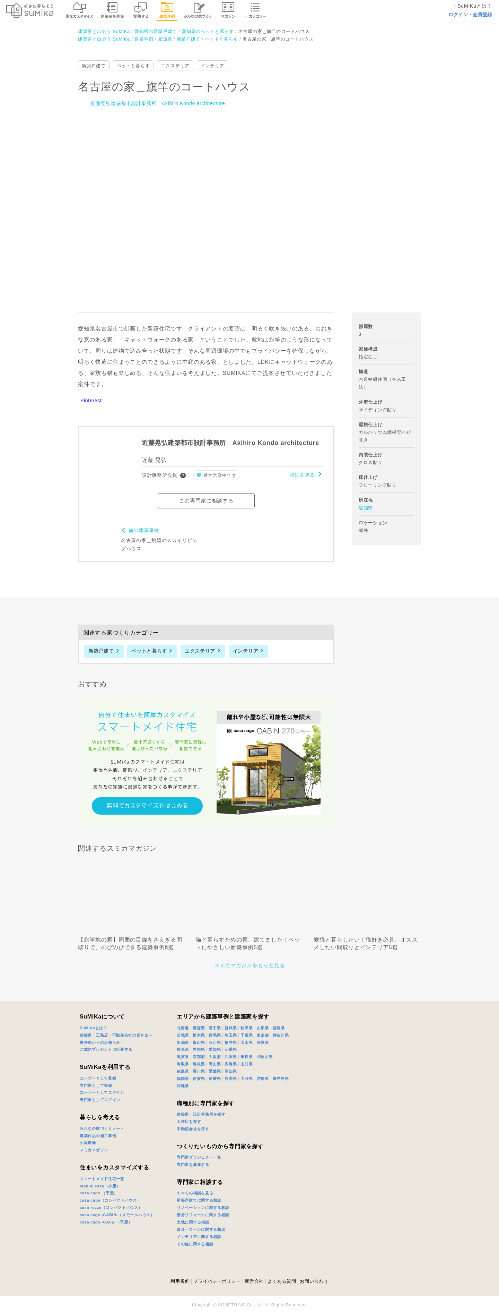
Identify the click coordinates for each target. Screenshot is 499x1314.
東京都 (263, 1035)
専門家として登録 (96, 1085)
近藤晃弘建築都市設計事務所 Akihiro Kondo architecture (157, 103)
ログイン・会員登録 (470, 14)
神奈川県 (281, 1035)
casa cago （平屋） (99, 1193)
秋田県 (246, 1028)
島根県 (199, 1064)
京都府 (199, 1057)
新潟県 (183, 1042)
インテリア (213, 65)
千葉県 (246, 1035)
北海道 (183, 1028)
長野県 (263, 1042)
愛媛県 (215, 1071)
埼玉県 (231, 1035)
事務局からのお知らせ (100, 1042)
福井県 (231, 1042)
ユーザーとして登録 (98, 1078)
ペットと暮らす (133, 65)
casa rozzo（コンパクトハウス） (111, 1207)
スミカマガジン (94, 1150)
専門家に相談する (200, 1182)
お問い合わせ (314, 1281)
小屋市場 (88, 1143)
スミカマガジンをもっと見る (249, 965)
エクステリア (175, 65)
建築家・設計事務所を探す (201, 1114)
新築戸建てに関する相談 (199, 1200)
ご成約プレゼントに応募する (106, 1049)
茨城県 (183, 1035)
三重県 (231, 1049)
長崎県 (215, 1078)
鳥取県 (183, 1064)
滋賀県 (183, 1057)
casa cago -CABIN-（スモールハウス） (117, 1215)
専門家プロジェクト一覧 (199, 1157)
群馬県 (215, 1035)
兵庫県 (231, 1057)
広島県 (231, 1064)
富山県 (199, 1042)
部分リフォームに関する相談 (203, 1215)
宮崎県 (263, 1078)
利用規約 (180, 1281)
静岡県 (199, 1049)
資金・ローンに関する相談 (201, 1229)
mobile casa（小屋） (100, 1186)
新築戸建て (94, 65)
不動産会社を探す (193, 1129)
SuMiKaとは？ (93, 1028)
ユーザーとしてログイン (102, 1092)
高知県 (231, 1071)
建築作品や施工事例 (98, 1136)
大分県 (246, 1078)
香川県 (199, 1071)
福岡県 (183, 1078)
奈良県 (246, 1057)
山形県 (263, 1028)
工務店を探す (189, 1121)
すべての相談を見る (195, 1193)
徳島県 (183, 1071)
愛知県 (366, 507)
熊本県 (231, 1078)
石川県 (215, 1042)
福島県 (279, 1028)
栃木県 (199, 1035)
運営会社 (254, 1281)
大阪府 (215, 1057)
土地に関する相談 (193, 1222)
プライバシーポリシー (217, 1281)
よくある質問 (282, 1281)
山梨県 (246, 1042)
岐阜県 (183, 1049)
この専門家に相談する (206, 501)
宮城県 (231, 1028)
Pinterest (91, 400)
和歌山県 (265, 1057)
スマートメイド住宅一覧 (102, 1179)
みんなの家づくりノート (102, 1128)
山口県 (246, 1064)
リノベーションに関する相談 (203, 1207)
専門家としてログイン (100, 1100)
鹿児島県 (281, 1078)
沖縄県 (183, 1086)
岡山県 (215, 1064)
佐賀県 (199, 1078)
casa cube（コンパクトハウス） (110, 1200)
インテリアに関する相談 (199, 1237)
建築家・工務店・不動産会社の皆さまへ (116, 1035)
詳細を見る (302, 475)
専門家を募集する (193, 1164)
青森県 (199, 1028)
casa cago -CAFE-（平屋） (106, 1222)
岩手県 (215, 1028)
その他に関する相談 (195, 1244)
